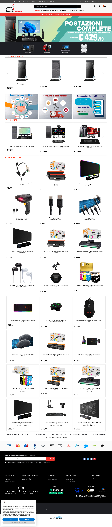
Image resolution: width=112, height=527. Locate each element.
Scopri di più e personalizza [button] (19, 522)
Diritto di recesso (52, 479)
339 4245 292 (50, 1)
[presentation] (17, 467)
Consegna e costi (26, 479)
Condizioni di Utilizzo (10, 481)
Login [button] (93, 478)
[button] (100, 7)
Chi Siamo (7, 478)
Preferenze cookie (70, 481)
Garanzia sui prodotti (53, 478)
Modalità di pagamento (28, 478)
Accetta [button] (27, 519)
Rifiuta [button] (10, 519)
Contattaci (7, 479)
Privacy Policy (28, 462)
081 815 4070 (42, 1)
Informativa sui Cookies (71, 478)
